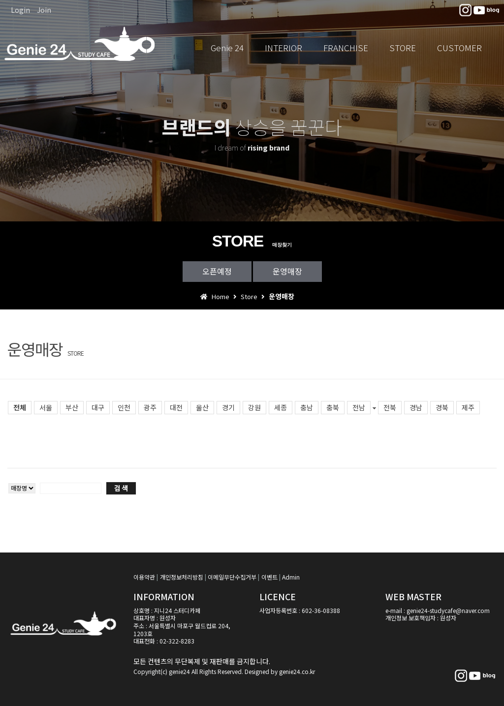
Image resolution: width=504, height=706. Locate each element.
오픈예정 (217, 271)
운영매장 (287, 271)
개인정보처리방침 (181, 577)
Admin (291, 577)
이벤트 (269, 577)
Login (20, 10)
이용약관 (144, 577)
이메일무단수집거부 (232, 577)
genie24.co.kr (297, 671)
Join (44, 10)
